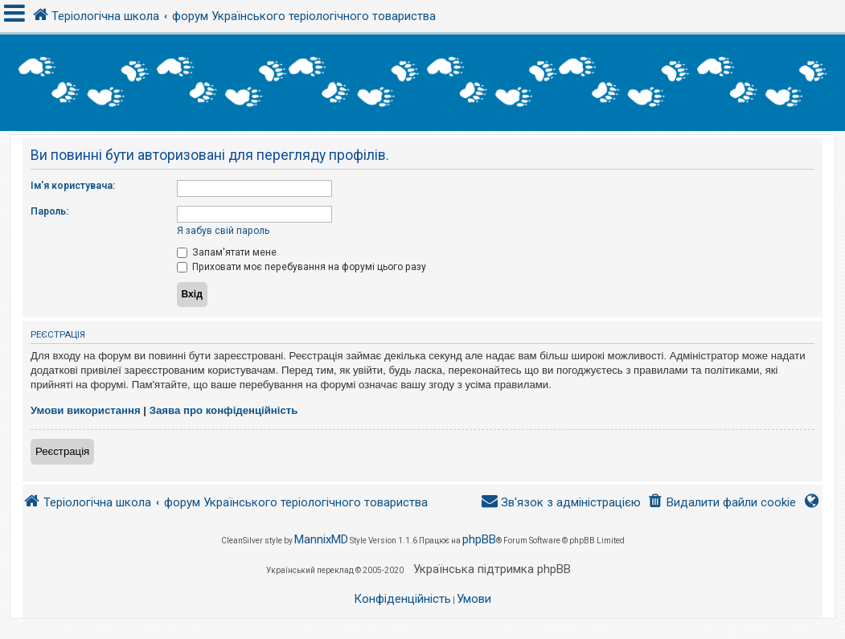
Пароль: (49, 211)
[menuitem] (721, 502)
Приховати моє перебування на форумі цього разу (301, 266)
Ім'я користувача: (73, 185)
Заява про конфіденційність (224, 410)
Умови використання (86, 410)
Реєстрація (62, 451)
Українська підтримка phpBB (492, 569)
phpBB (479, 539)
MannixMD (321, 539)
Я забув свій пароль (223, 230)
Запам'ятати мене (227, 252)
